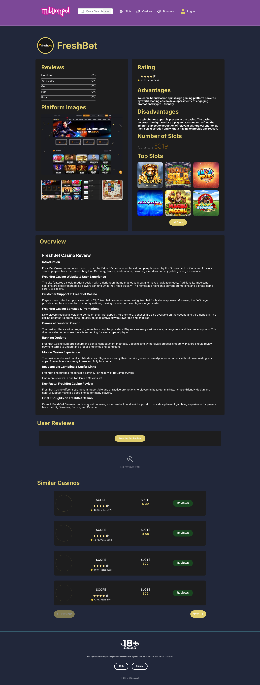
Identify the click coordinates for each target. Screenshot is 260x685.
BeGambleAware (123, 372)
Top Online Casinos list (88, 377)
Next (198, 613)
